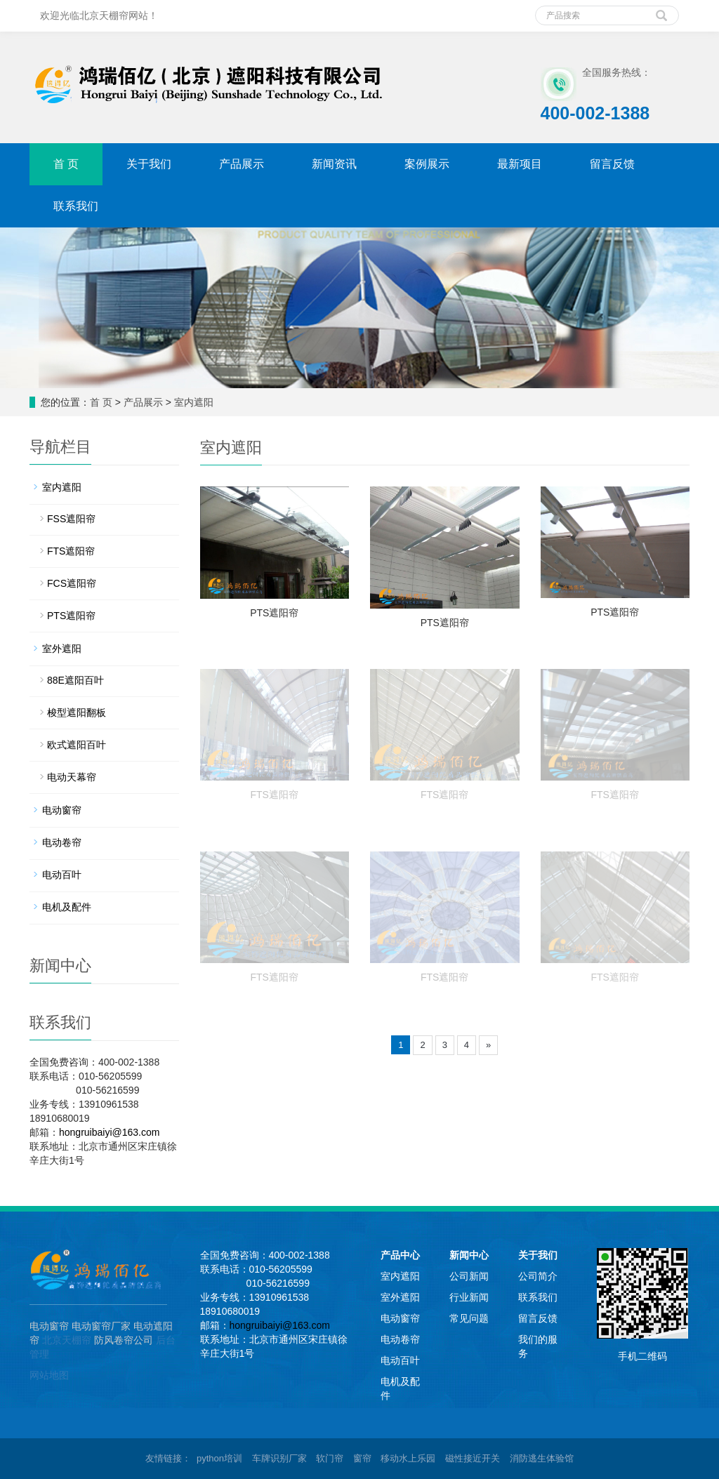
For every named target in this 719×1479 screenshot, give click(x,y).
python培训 (219, 1458)
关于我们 (148, 164)
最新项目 (519, 164)
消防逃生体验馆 (542, 1458)
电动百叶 (61, 874)
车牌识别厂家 (279, 1458)
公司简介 (538, 1276)
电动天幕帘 (71, 777)
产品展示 (241, 164)
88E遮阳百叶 (75, 680)
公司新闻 (469, 1276)
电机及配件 (66, 907)
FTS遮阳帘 (274, 794)
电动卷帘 (61, 842)
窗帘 (362, 1458)
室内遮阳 (193, 402)
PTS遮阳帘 (274, 612)
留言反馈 (612, 164)
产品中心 (400, 1255)
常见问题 (469, 1318)
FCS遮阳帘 (71, 583)
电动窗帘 (61, 810)
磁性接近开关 (472, 1458)
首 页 (66, 164)
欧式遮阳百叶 (76, 744)
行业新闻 (469, 1297)
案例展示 (426, 164)
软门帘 (329, 1458)
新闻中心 (469, 1255)
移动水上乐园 (408, 1458)
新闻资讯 (334, 164)
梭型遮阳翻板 (76, 712)
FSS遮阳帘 (71, 518)
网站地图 (49, 1375)
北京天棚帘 (66, 1340)
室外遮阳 (61, 648)
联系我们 (75, 206)
